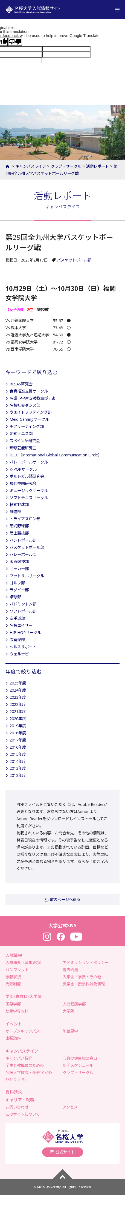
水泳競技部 (19, 561)
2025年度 (18, 683)
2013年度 (18, 768)
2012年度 (18, 775)
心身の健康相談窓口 (80, 1058)
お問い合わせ (16, 1107)
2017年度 (18, 740)
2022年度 (18, 704)
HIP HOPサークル (25, 632)
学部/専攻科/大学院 (23, 996)
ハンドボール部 (23, 540)
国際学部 (13, 1004)
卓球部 (15, 596)
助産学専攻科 (16, 1011)
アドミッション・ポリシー (86, 962)
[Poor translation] (15, 42)
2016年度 (18, 747)
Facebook (61, 937)
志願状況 (13, 976)
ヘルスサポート (23, 646)
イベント (13, 1024)
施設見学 (70, 1031)
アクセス (70, 1107)
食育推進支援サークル (29, 391)
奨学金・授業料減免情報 (84, 984)
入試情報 (13, 955)
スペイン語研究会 (25, 440)
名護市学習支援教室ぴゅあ (33, 398)
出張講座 (13, 1038)
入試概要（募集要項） (24, 962)
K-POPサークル (23, 469)
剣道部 (15, 511)
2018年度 (18, 732)
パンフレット (17, 969)
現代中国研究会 (23, 483)
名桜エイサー (21, 625)
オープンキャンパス (22, 1031)
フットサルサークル (27, 575)
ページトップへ (62, 1174)
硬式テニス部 (21, 433)
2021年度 (18, 711)
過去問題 (70, 969)
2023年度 (18, 697)
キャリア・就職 (19, 1099)
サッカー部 (19, 568)
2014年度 (18, 761)
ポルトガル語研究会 (27, 476)
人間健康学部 (74, 1004)
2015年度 (18, 754)
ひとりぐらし (16, 1079)
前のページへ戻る (65, 899)
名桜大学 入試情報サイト (32, 9)
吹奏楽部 (17, 639)
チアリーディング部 (27, 426)
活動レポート (97, 166)
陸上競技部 (19, 533)
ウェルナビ (19, 654)
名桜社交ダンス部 (25, 405)
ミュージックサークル (29, 490)
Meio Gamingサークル (29, 419)
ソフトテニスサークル (29, 497)
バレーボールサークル (29, 462)
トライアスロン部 (25, 518)
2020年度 (18, 718)
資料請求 (13, 1092)
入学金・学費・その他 (82, 976)
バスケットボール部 (74, 260)
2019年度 (18, 725)
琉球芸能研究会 (23, 447)
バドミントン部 (23, 604)
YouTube (76, 937)
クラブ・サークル (66, 166)
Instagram (47, 937)
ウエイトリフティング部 (30, 412)
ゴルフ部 (17, 583)
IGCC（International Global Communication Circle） (56, 454)
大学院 (68, 1011)
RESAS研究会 (21, 384)
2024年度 (18, 690)
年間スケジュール (78, 1065)
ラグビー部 (19, 589)
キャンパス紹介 (18, 1058)
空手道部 (17, 618)
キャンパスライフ (30, 166)
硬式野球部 (19, 525)
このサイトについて (22, 1114)
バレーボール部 (23, 554)
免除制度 (13, 984)
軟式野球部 (19, 504)
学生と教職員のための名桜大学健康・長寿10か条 (28, 1069)
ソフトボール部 (23, 611)
